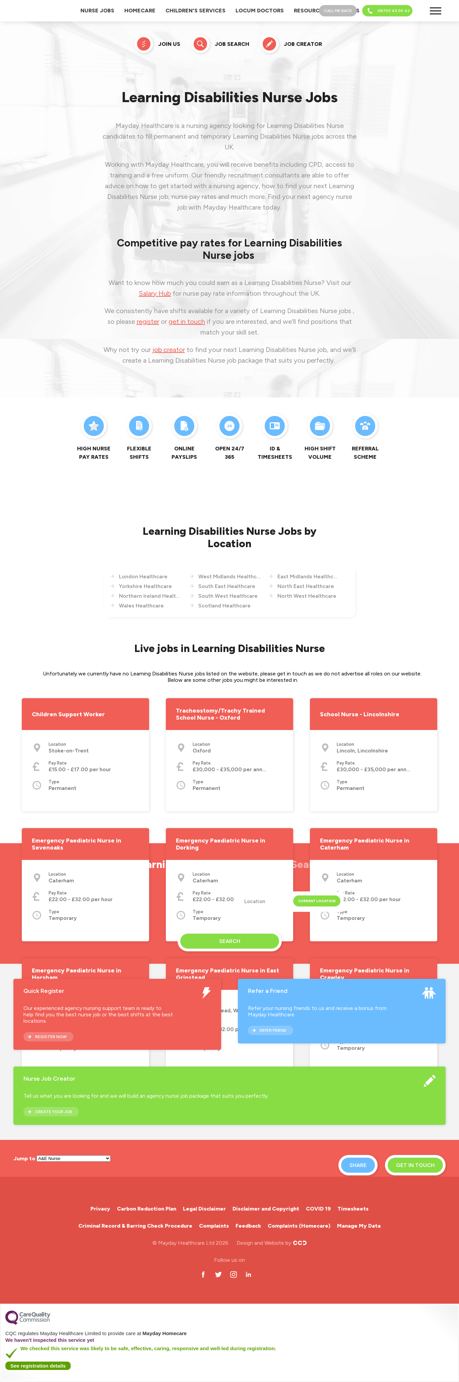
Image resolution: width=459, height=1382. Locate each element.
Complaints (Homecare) (299, 1226)
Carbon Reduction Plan (146, 1209)
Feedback (248, 1226)
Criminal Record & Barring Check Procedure (135, 1226)
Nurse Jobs (97, 10)
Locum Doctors (260, 10)
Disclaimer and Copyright (266, 1209)
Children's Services (195, 10)
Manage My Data (359, 1226)
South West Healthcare (228, 596)
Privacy (100, 1209)
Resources (310, 10)
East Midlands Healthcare (308, 576)
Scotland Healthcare (224, 605)
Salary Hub (155, 293)
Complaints (214, 1226)
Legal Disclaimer (204, 1209)
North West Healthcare (306, 596)
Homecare (139, 10)
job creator (168, 350)
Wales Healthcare (141, 605)
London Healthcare (143, 576)
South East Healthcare (226, 586)
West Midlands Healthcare (229, 576)
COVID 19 (318, 1209)
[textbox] (289, 901)
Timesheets (353, 1209)
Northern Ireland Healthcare (150, 596)
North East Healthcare (305, 586)
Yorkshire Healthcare (145, 586)
